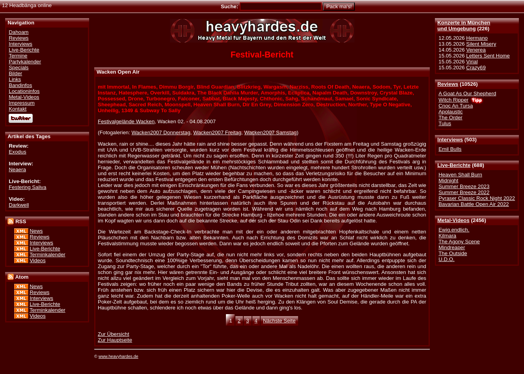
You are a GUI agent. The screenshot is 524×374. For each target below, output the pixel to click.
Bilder (15, 73)
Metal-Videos (453, 220)
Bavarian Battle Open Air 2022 (473, 204)
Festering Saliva (27, 187)
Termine (18, 56)
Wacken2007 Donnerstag (161, 132)
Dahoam (18, 32)
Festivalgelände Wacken (126, 121)
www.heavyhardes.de (118, 356)
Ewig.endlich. (453, 230)
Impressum (22, 103)
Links (15, 79)
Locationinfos (24, 91)
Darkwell (19, 205)
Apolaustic (450, 112)
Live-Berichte (453, 165)
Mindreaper (451, 247)
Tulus (444, 123)
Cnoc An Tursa (455, 106)
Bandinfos (20, 85)
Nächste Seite (279, 321)
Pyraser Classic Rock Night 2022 (476, 198)
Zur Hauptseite (115, 340)
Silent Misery (481, 44)
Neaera (17, 169)
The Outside (452, 253)
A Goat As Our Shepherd (467, 93)
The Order (450, 117)
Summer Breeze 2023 (463, 186)
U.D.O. (446, 259)
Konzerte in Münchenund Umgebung (463, 25)
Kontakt (17, 109)
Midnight (448, 180)
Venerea (475, 50)
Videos (37, 260)
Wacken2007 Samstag (270, 132)
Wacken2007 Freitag (217, 132)
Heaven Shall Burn (460, 175)
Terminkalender (47, 254)
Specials (18, 67)
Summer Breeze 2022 (463, 192)
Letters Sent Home (488, 56)
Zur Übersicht (113, 334)
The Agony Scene (459, 241)
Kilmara (447, 236)
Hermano (477, 38)
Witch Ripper (453, 100)
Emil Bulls (449, 149)
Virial (471, 62)
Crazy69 (475, 67)
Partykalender (25, 62)
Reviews (447, 84)
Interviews (450, 140)
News (36, 231)
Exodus (17, 152)
